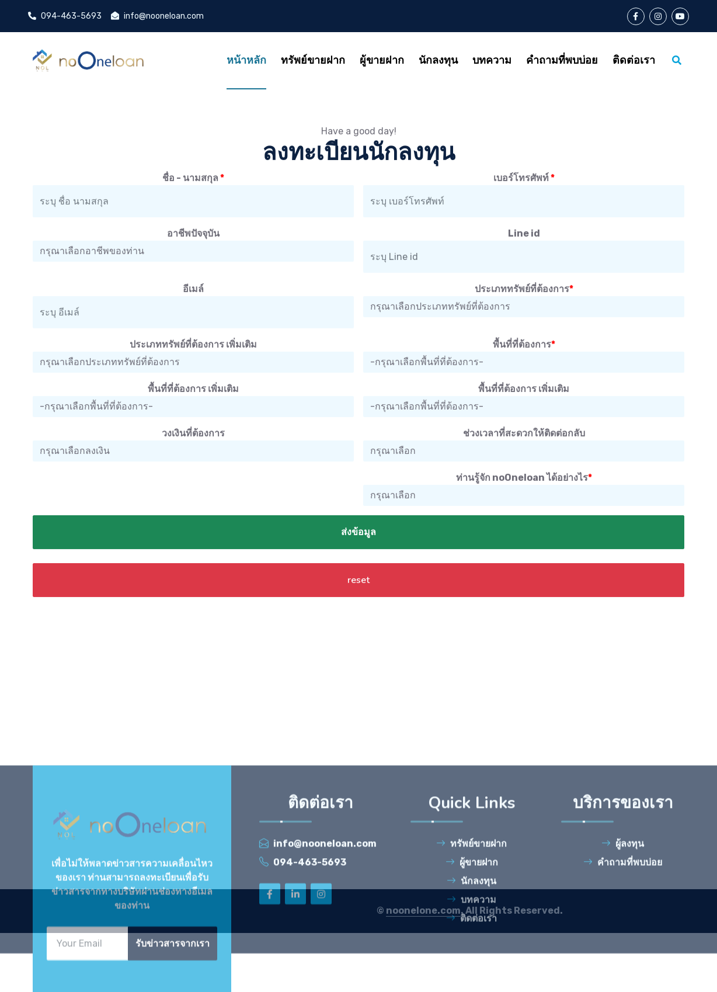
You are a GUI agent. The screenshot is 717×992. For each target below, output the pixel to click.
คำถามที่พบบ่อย (622, 943)
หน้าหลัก (246, 60)
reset (358, 629)
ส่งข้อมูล (358, 581)
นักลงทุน (471, 962)
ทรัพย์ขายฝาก (471, 925)
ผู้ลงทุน (622, 925)
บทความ (471, 981)
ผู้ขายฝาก (471, 943)
